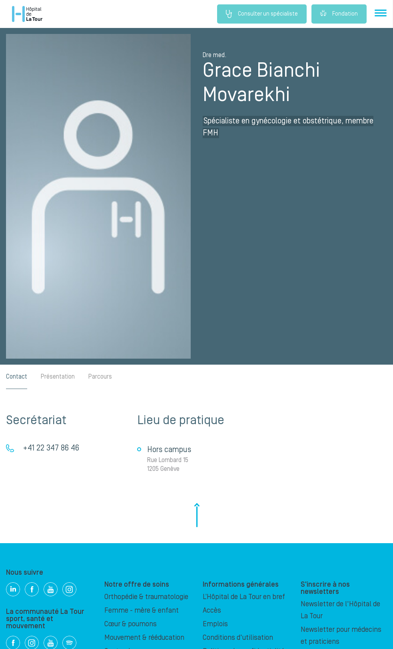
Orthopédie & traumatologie (146, 597)
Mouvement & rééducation (144, 637)
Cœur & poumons (130, 624)
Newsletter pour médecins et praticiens (341, 635)
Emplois (215, 624)
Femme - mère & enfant (141, 610)
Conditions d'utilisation (238, 637)
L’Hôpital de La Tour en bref (244, 597)
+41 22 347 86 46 (51, 448)
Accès (212, 610)
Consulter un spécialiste (262, 14)
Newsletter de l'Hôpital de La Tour (340, 610)
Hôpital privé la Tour (27, 14)
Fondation (339, 14)
